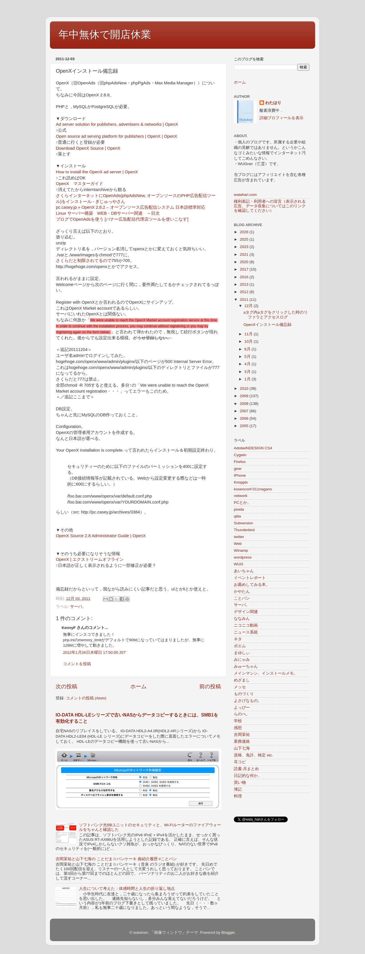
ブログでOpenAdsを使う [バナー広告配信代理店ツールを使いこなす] (122, 219)
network (240, 496)
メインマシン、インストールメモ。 (266, 673)
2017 (245, 269)
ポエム (240, 646)
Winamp (241, 550)
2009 (245, 396)
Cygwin (240, 455)
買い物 (240, 782)
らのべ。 (242, 714)
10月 (249, 341)
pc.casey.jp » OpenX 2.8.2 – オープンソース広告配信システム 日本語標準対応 (130, 207)
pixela (239, 509)
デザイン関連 (246, 612)
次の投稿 (66, 686)
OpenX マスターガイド (79, 183)
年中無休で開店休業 (104, 34)
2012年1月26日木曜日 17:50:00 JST (94, 652)
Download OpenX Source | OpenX (88, 148)
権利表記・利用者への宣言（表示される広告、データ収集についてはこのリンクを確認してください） (270, 206)
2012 (245, 292)
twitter (239, 537)
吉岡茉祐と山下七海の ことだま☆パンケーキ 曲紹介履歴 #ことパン (116, 859)
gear (238, 468)
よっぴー (242, 707)
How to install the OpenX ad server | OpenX (97, 172)
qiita (237, 516)
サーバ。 (78, 606)
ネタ (238, 639)
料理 (238, 796)
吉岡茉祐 (242, 734)
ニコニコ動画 (246, 625)
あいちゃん (244, 571)
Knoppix (241, 482)
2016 (245, 277)
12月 (249, 306)
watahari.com (245, 194)
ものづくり (244, 694)
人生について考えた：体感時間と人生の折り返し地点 (127, 888)
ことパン (242, 598)
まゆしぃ (242, 653)
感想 (238, 728)
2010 (245, 388)
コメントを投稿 (77, 664)
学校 (238, 721)
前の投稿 (210, 686)
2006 (245, 418)
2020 (245, 262)
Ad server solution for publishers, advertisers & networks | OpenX (117, 124)
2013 (245, 284)
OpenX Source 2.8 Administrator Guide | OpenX (101, 535)
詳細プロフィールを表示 (281, 118)
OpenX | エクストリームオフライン (90, 559)
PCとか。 (242, 502)
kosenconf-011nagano (253, 489)
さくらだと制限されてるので (83, 260)
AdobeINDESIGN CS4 (253, 448)
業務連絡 (242, 741)
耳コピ (240, 762)
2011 (245, 299)
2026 (245, 232)
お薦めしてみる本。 (252, 584)
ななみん (242, 618)
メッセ (240, 687)
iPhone (240, 475)
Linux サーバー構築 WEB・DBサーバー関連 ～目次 (108, 213)
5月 (248, 356)
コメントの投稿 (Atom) (86, 698)
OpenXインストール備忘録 (267, 324)
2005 (245, 426)
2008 (245, 403)
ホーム (138, 686)
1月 (248, 379)
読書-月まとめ (246, 769)
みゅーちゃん (246, 666)
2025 (245, 239)
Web (238, 543)
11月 (249, 334)
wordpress (243, 557)
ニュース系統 (246, 632)
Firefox (240, 462)
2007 (245, 411)
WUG (238, 564)
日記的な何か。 (248, 776)
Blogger (228, 932)
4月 (248, 364)
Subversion (243, 523)
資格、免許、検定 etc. (253, 755)
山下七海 (242, 748)
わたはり (273, 103)
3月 (248, 372)
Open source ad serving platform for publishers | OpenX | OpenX (116, 136)
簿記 (238, 789)
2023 (245, 247)
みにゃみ (242, 659)
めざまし (242, 680)
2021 (245, 254)
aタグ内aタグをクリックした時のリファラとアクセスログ (276, 314)
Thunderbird (244, 530)
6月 (248, 349)
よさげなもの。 (248, 701)
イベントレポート (250, 578)
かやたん (242, 591)
